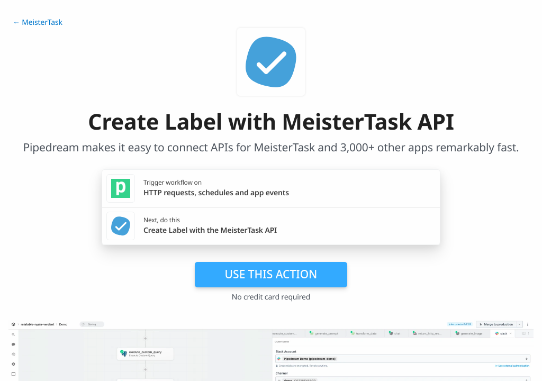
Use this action (271, 274)
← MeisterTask (37, 22)
